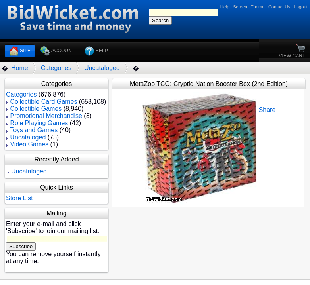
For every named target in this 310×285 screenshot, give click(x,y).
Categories (56, 68)
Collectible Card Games (43, 101)
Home (19, 68)
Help (224, 6)
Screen (240, 6)
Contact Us (279, 6)
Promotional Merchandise (46, 115)
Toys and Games (34, 130)
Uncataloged (102, 68)
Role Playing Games (39, 123)
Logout (301, 6)
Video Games (29, 144)
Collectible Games (36, 108)
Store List (19, 198)
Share (267, 109)
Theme (258, 6)
